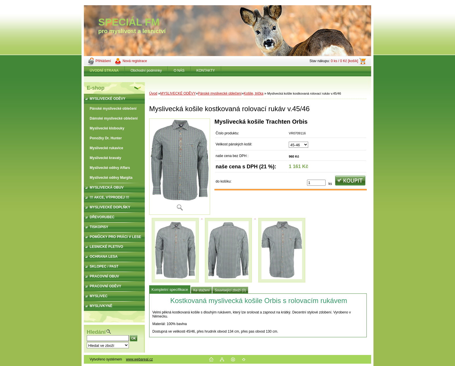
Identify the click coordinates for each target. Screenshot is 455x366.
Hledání (96, 332)
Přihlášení (103, 61)
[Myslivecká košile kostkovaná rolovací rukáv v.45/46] (179, 166)
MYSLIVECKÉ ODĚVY (178, 93)
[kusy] (316, 183)
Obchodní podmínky (146, 70)
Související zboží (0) (230, 290)
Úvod (153, 93)
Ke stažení (201, 290)
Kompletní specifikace (169, 289)
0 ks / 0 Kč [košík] (344, 61)
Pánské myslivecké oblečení (220, 93)
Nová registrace (134, 61)
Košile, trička (253, 93)
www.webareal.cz (139, 359)
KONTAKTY (205, 70)
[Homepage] (104, 70)
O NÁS (179, 70)
